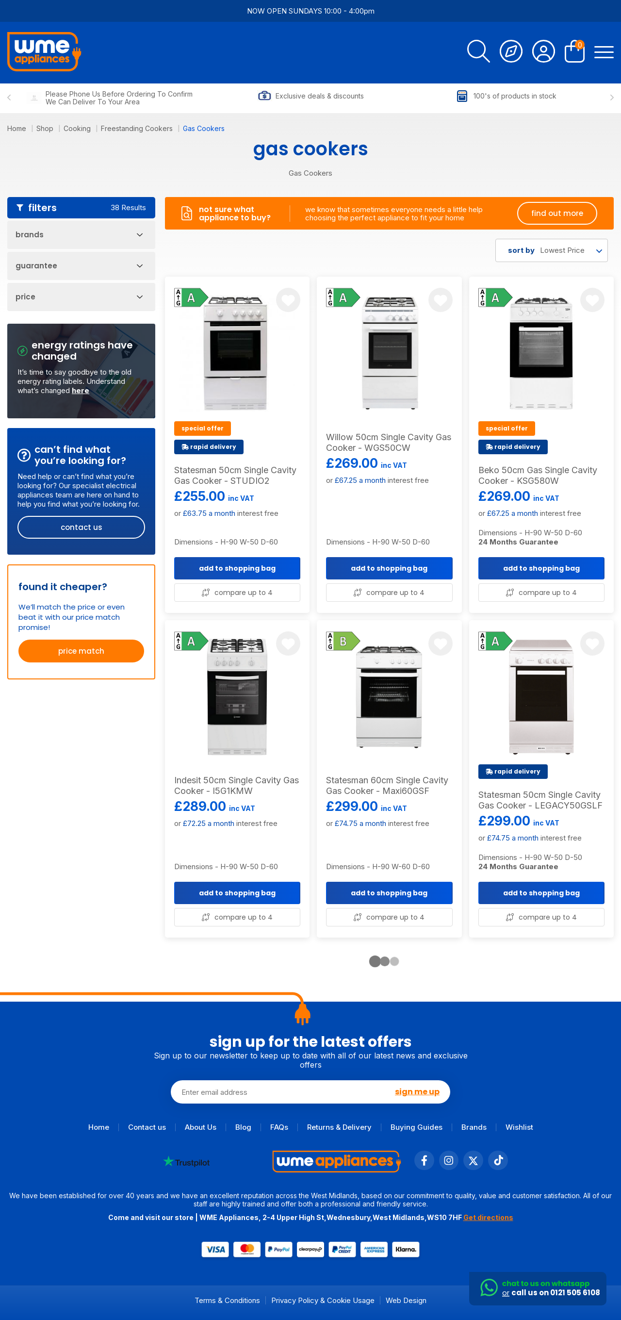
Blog (243, 1127)
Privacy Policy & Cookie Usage (323, 1300)
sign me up (417, 1092)
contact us (81, 527)
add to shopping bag (237, 568)
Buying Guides (416, 1127)
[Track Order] (511, 53)
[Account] (543, 53)
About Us (200, 1127)
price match (81, 651)
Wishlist (519, 1127)
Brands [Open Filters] (79, 235)
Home (17, 128)
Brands (474, 1127)
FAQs (279, 1127)
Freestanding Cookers (138, 128)
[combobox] (551, 250)
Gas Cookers (204, 128)
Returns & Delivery (339, 1127)
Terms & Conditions (227, 1300)
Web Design (406, 1300)
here (80, 390)
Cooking (78, 128)
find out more (557, 213)
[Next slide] (612, 98)
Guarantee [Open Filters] (79, 266)
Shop (45, 128)
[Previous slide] (9, 98)
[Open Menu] (604, 53)
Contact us (147, 1127)
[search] (478, 53)
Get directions (488, 1217)
